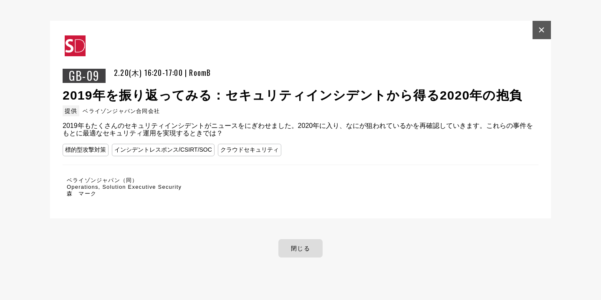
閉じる (300, 248)
